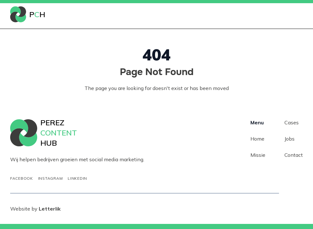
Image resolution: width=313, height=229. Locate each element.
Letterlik (50, 208)
